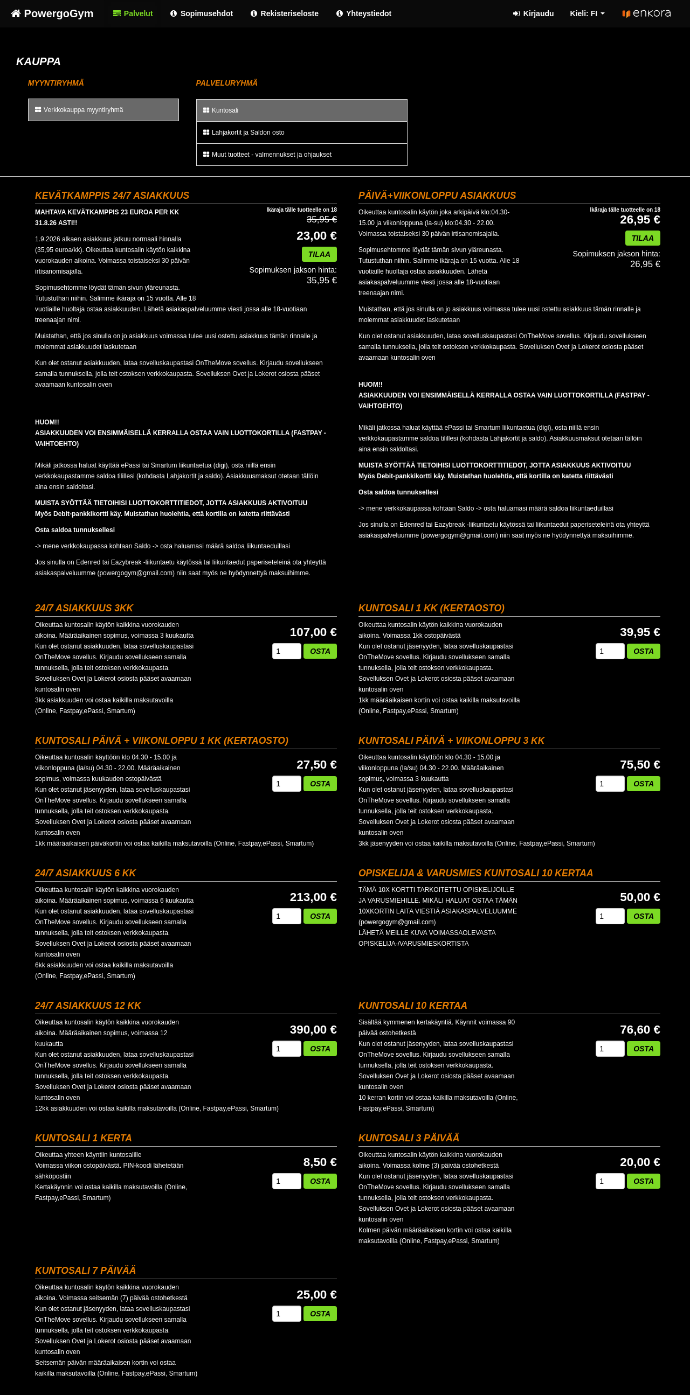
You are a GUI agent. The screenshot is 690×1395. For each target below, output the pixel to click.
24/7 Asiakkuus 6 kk (85, 873)
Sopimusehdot (201, 13)
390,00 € (313, 1029)
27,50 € (316, 764)
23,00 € (316, 236)
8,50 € (320, 1162)
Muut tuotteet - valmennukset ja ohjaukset (267, 154)
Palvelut (132, 13)
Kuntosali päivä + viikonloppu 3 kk (451, 740)
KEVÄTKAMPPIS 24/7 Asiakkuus (112, 195)
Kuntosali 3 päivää (408, 1138)
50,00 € (640, 897)
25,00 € (316, 1294)
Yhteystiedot (363, 13)
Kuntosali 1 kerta (83, 1138)
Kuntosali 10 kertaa (412, 1005)
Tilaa (319, 254)
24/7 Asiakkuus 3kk (84, 608)
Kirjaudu (533, 13)
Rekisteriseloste (284, 13)
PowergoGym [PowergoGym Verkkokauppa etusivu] (52, 13)
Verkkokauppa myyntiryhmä (78, 110)
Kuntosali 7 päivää (85, 1270)
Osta (320, 651)
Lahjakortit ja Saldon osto (243, 132)
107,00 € (313, 632)
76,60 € (640, 1029)
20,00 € (640, 1162)
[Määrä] (286, 651)
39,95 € (640, 632)
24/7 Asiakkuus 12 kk (88, 1005)
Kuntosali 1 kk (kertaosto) (431, 608)
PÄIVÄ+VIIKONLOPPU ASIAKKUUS (437, 195)
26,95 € (640, 219)
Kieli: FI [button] (587, 13)
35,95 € (293, 275)
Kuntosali (220, 110)
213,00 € (313, 897)
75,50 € (640, 764)
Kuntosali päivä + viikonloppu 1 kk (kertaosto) (161, 740)
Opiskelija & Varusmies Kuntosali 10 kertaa (476, 873)
